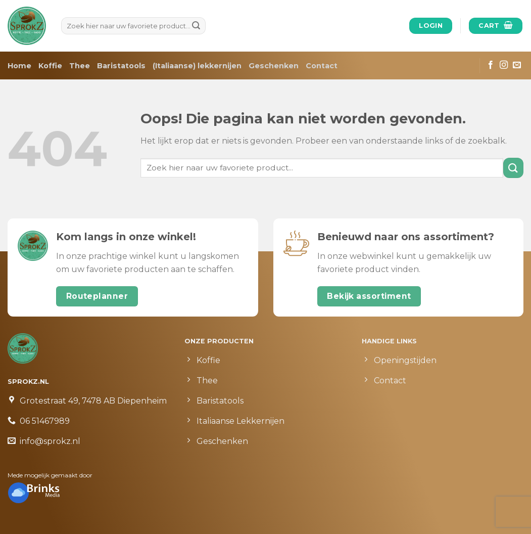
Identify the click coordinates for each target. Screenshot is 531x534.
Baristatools (121, 65)
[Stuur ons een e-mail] (517, 65)
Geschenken (274, 65)
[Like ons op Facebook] (491, 65)
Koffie (50, 65)
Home (19, 65)
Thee (79, 65)
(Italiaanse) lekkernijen (197, 65)
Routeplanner (97, 296)
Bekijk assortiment (369, 296)
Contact (321, 65)
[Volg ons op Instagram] (504, 65)
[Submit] (196, 25)
